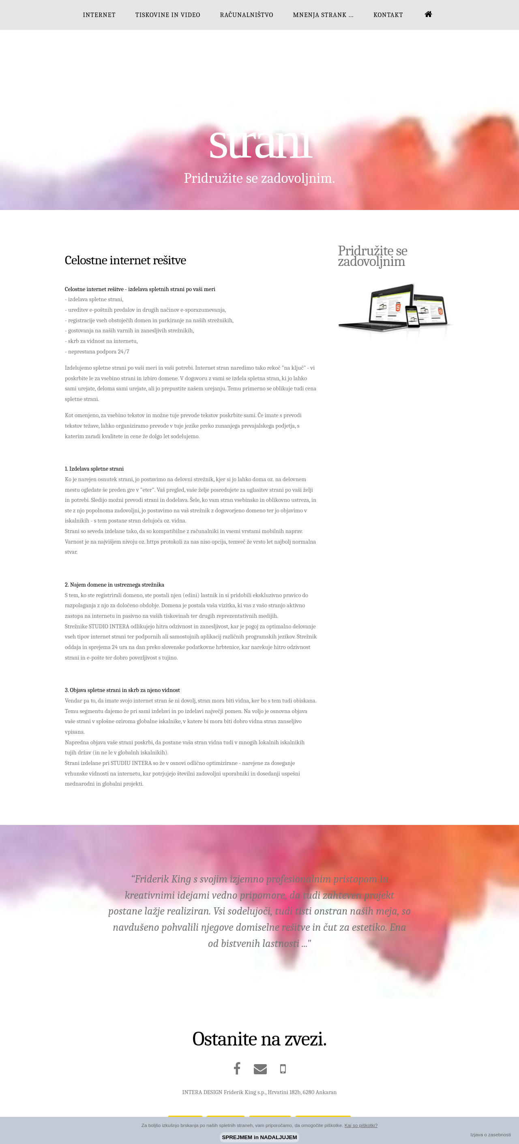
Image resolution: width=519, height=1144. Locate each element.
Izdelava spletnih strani (259, 113)
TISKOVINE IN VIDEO (167, 15)
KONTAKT (388, 15)
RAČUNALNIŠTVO (247, 15)
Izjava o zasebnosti (490, 1134)
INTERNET (99, 15)
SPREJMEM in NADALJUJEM (259, 1137)
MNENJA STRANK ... (323, 15)
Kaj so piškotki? (361, 1125)
